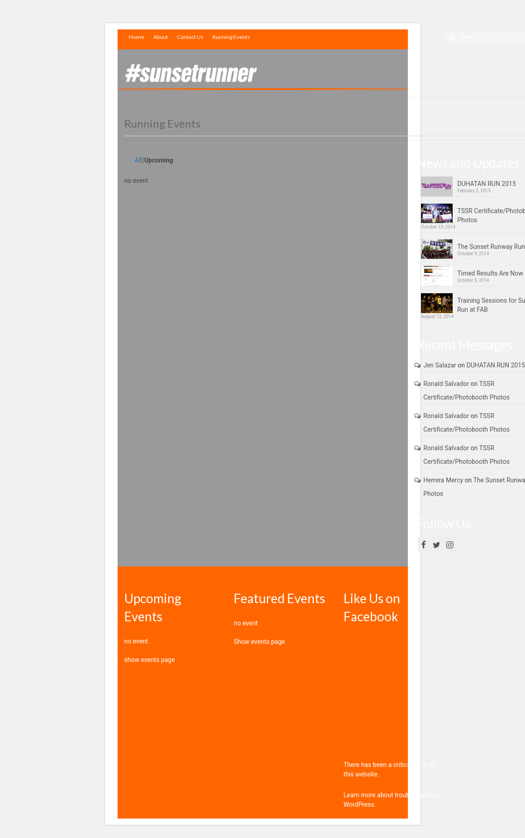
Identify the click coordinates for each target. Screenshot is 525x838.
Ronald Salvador (446, 383)
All (138, 160)
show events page (149, 659)
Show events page (259, 641)
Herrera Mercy (443, 480)
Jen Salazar (439, 365)
